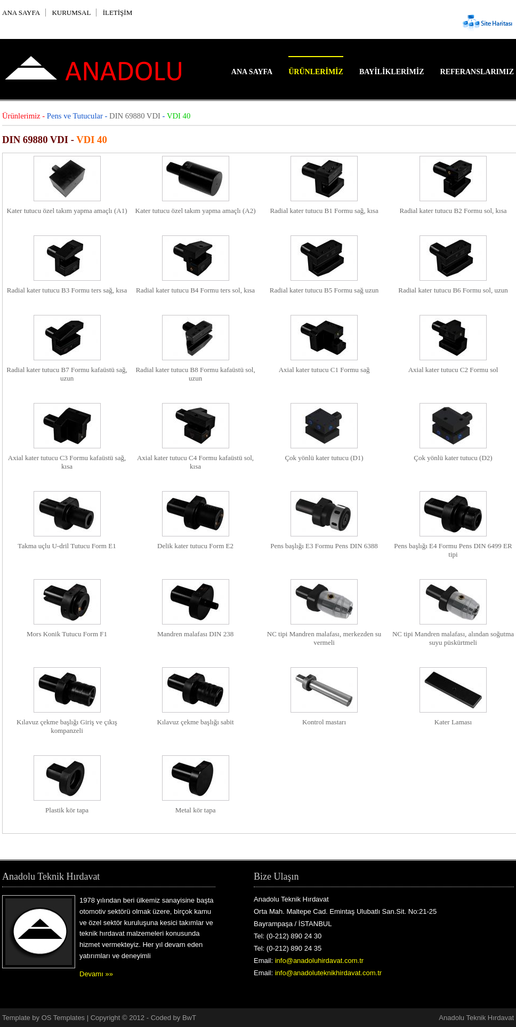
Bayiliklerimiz (391, 72)
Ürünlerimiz (315, 72)
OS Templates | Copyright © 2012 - (96, 1018)
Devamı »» (96, 974)
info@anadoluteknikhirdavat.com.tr (328, 973)
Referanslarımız (477, 72)
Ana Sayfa (251, 72)
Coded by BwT (173, 1018)
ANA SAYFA (21, 13)
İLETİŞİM (118, 13)
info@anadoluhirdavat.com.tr (319, 961)
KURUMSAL (71, 13)
